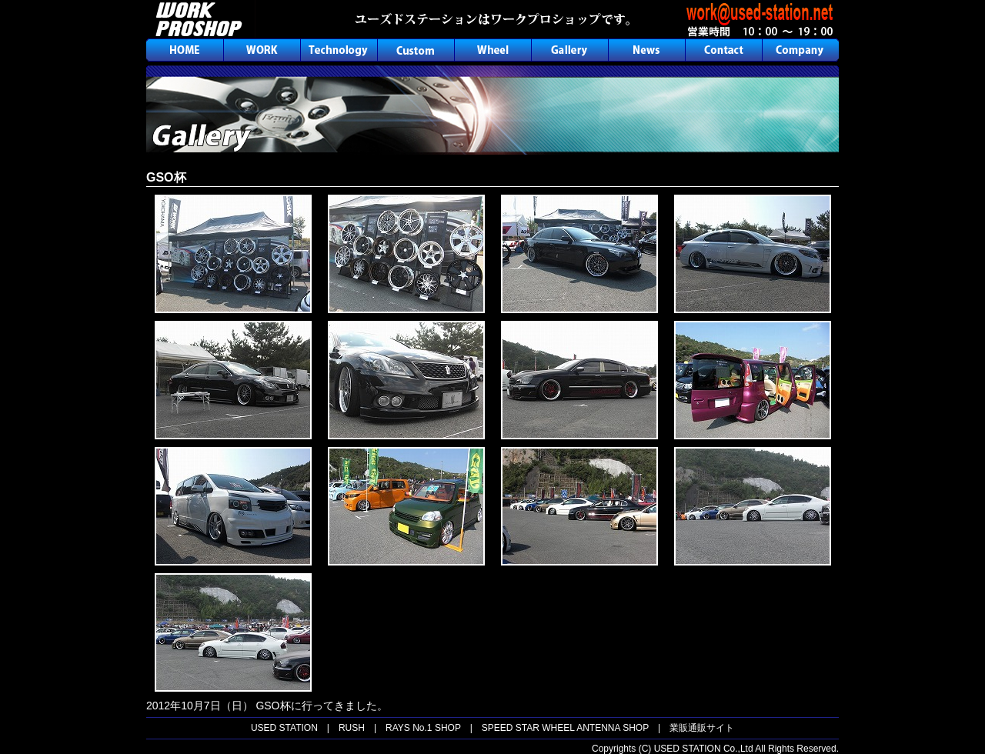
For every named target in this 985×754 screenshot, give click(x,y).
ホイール (492, 50)
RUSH (352, 727)
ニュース (646, 50)
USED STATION (284, 727)
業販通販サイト (701, 727)
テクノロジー (338, 50)
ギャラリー (569, 50)
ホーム (184, 50)
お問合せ (723, 50)
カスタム (415, 50)
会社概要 (800, 50)
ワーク (261, 50)
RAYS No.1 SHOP (423, 727)
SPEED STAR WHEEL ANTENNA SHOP (565, 727)
